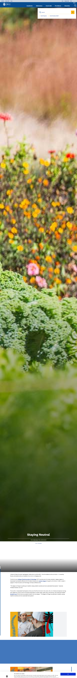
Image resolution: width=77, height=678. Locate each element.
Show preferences (17, 675)
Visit (67, 1)
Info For (2, 1)
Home (36, 543)
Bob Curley (36, 539)
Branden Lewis (13, 594)
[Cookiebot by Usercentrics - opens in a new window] (7, 676)
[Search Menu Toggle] (75, 4)
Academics (30, 5)
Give (59, 1)
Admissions (39, 5)
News (11, 1)
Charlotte (67, 5)
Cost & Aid (48, 5)
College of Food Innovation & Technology (27, 579)
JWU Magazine (40, 543)
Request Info (63, 1)
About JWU (7, 1)
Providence (58, 5)
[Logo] (7, 4)
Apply (73, 1)
